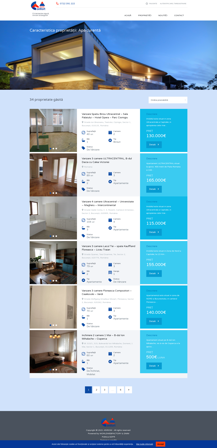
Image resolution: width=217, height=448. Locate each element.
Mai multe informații (144, 444)
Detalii (154, 144)
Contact (179, 15)
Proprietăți (144, 15)
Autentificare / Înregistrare (173, 4)
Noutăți (162, 15)
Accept (160, 444)
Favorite (151, 3)
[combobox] (168, 100)
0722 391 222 (67, 3)
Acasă (127, 15)
